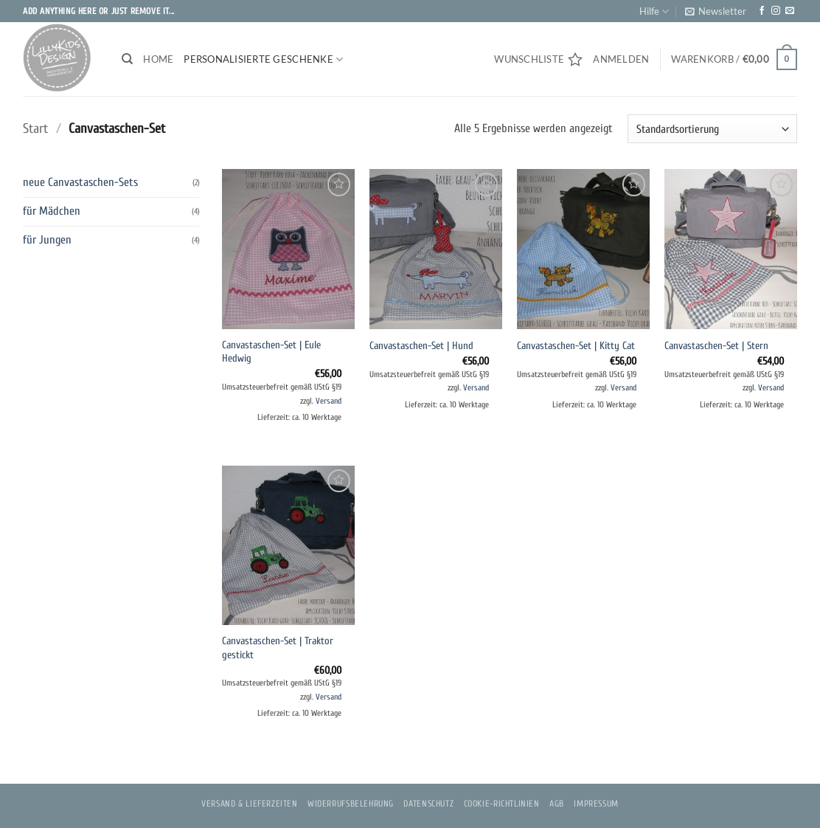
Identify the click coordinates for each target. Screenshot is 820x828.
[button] (715, 11)
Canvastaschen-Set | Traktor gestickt (277, 648)
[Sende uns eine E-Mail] (789, 11)
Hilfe (654, 11)
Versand (328, 401)
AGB (556, 803)
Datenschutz (428, 803)
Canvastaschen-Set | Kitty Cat (576, 345)
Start (35, 129)
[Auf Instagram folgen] (775, 11)
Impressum (596, 803)
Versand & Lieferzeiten (249, 803)
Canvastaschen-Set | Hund (421, 345)
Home (158, 59)
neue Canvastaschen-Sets (80, 182)
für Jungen (47, 239)
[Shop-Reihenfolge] (712, 128)
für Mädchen (51, 211)
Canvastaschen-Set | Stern (716, 345)
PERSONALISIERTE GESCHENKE (263, 59)
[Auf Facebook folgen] (761, 11)
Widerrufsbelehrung (351, 803)
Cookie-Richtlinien (502, 803)
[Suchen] (127, 59)
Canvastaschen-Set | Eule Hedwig (271, 352)
